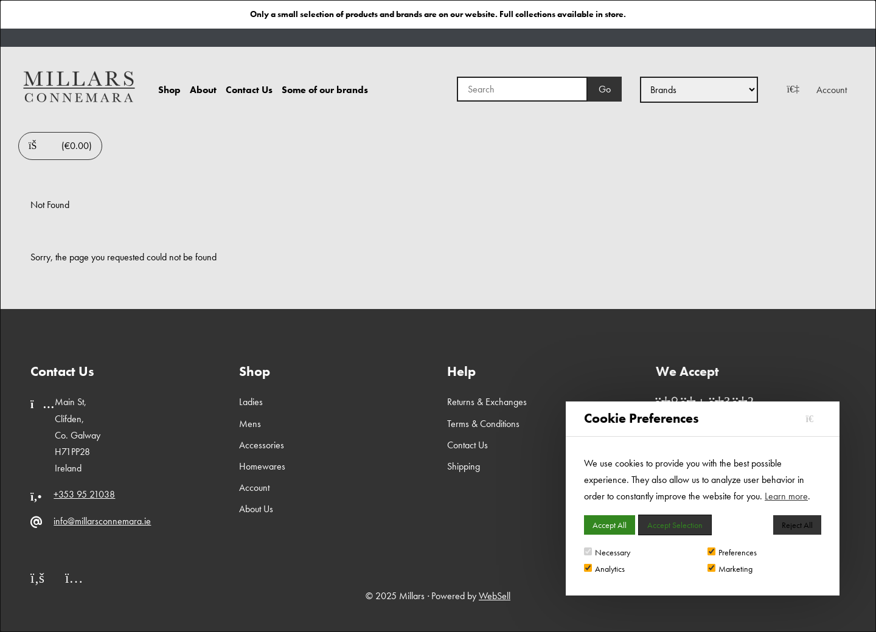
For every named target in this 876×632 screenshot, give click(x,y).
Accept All (610, 524)
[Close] (813, 418)
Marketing (730, 568)
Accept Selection (675, 524)
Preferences (732, 552)
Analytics (604, 568)
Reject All (797, 524)
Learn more (786, 496)
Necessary (607, 552)
